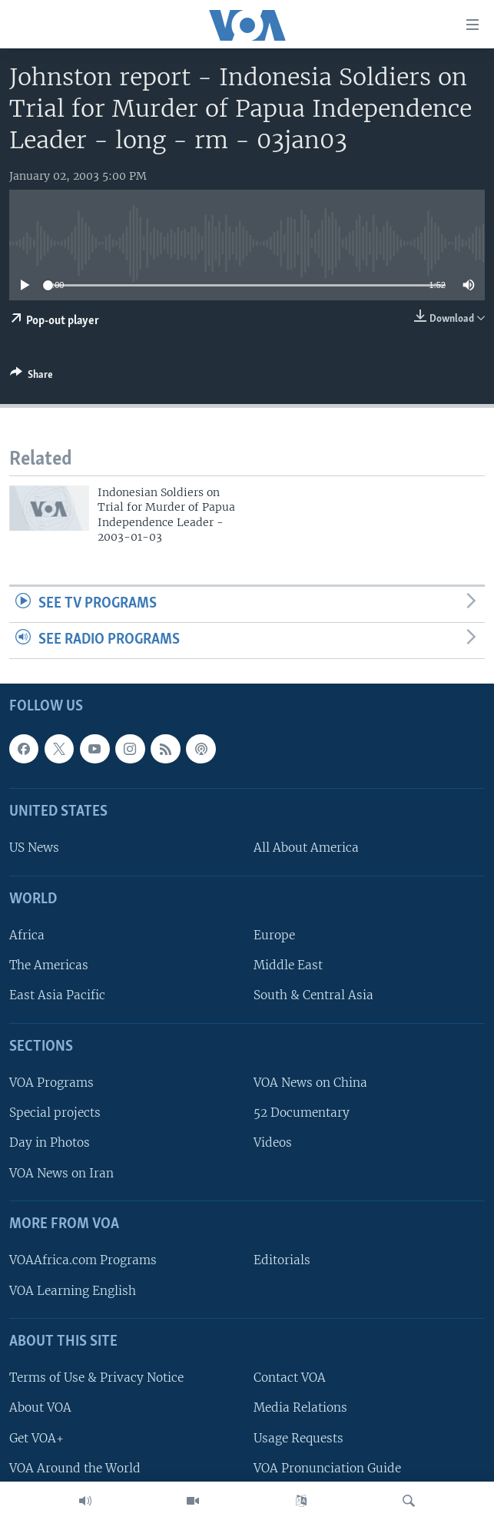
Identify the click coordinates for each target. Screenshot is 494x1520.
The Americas (48, 965)
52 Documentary (302, 1112)
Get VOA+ (36, 1437)
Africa (27, 935)
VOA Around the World (75, 1467)
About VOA (40, 1407)
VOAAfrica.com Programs (83, 1260)
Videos (273, 1142)
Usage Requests (298, 1437)
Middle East (288, 965)
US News (34, 847)
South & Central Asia (313, 995)
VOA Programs (51, 1082)
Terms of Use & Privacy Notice (96, 1377)
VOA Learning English (72, 1290)
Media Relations (300, 1407)
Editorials (282, 1260)
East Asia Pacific (57, 995)
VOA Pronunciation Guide (327, 1467)
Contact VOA (290, 1377)
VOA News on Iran (61, 1172)
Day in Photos (49, 1142)
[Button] (31, 377)
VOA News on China (310, 1082)
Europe (274, 935)
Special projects (55, 1112)
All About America (306, 847)
